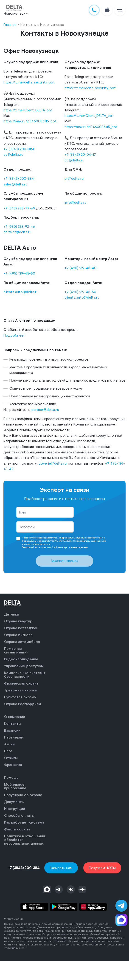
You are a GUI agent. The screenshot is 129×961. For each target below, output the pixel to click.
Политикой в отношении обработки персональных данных (55, 547)
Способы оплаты (19, 816)
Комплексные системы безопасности (24, 675)
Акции (9, 744)
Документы (14, 802)
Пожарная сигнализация (16, 650)
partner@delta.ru (45, 409)
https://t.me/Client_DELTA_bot (28, 110)
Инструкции (14, 809)
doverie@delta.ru (53, 463)
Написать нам (61, 868)
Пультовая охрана (20, 697)
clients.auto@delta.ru (20, 292)
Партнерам (14, 737)
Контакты (12, 724)
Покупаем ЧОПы (102, 868)
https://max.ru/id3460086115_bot (29, 121)
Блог (8, 751)
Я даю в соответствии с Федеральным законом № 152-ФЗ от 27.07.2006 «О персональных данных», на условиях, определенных (64, 542)
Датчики (11, 614)
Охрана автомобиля (22, 642)
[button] (118, 10)
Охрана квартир (18, 621)
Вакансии (12, 730)
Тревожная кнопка (20, 690)
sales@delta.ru (15, 184)
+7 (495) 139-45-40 (80, 268)
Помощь (11, 778)
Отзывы (11, 758)
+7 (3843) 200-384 (18, 178)
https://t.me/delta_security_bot (29, 82)
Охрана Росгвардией (22, 704)
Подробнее (13, 335)
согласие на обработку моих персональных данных (57, 537)
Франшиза (13, 765)
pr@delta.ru (74, 178)
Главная (9, 24)
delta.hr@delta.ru (17, 232)
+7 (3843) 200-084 (18, 149)
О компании (14, 717)
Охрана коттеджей (21, 628)
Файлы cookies (17, 829)
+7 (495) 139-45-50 (19, 273)
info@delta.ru (75, 202)
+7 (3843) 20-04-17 (80, 154)
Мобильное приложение (15, 786)
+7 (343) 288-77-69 (19, 208)
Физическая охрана (21, 683)
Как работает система (24, 822)
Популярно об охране (23, 795)
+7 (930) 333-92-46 (19, 226)
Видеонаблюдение (21, 659)
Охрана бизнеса (18, 635)
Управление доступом (24, 666)
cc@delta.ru (13, 154)
